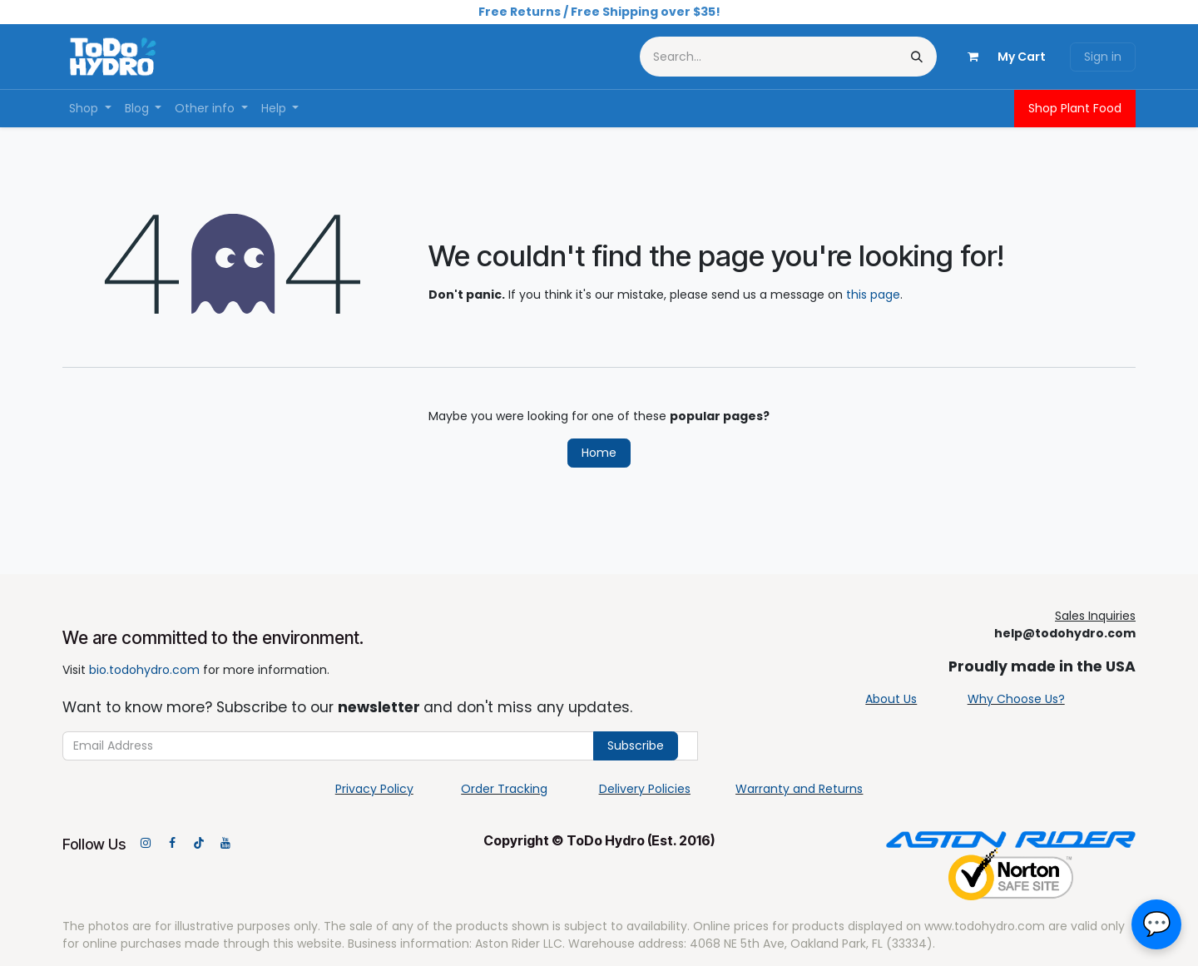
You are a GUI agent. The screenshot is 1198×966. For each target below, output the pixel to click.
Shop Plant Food (1074, 108)
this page (873, 294)
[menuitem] (90, 108)
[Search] (917, 57)
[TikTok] (198, 843)
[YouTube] (225, 843)
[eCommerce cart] (1000, 56)
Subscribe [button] (635, 745)
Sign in (1102, 56)
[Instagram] (145, 843)
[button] (1156, 924)
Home (599, 452)
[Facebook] (172, 843)
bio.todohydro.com (144, 669)
